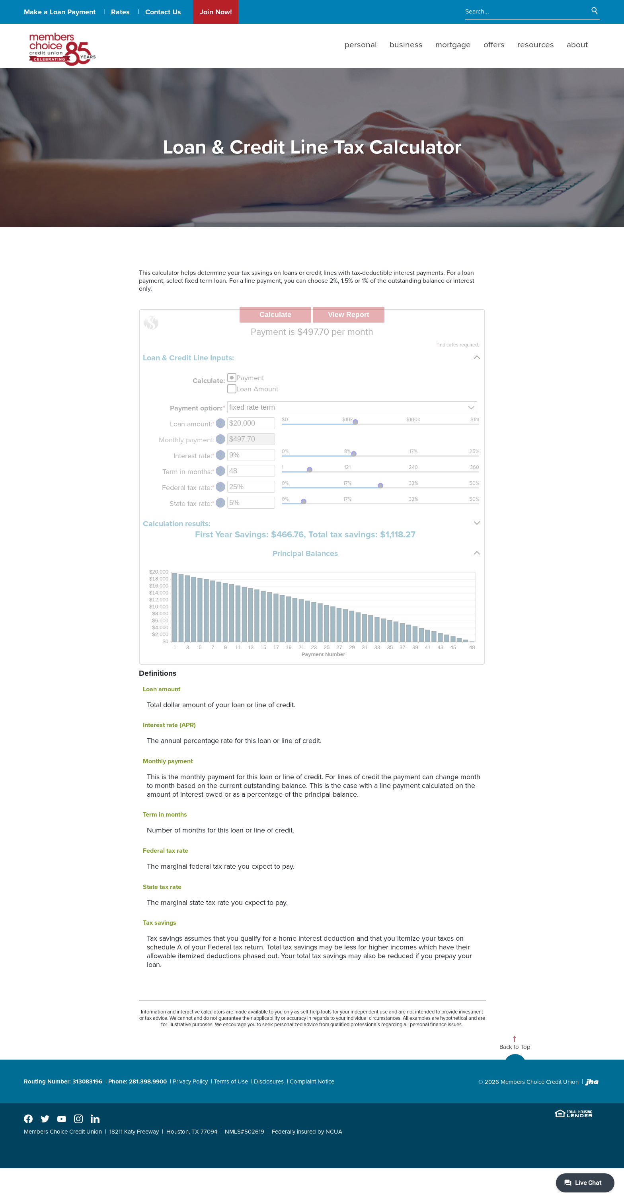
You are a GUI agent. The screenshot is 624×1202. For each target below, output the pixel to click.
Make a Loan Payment (60, 12)
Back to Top (514, 1047)
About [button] (577, 45)
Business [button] (406, 45)
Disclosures (269, 1081)
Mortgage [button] (453, 45)
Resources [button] (535, 45)
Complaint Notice (312, 1081)
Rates (120, 12)
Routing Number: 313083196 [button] (63, 1081)
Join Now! (216, 12)
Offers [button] (494, 45)
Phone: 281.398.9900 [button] (137, 1081)
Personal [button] (361, 45)
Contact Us (163, 12)
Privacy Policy (190, 1081)
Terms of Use (231, 1081)
